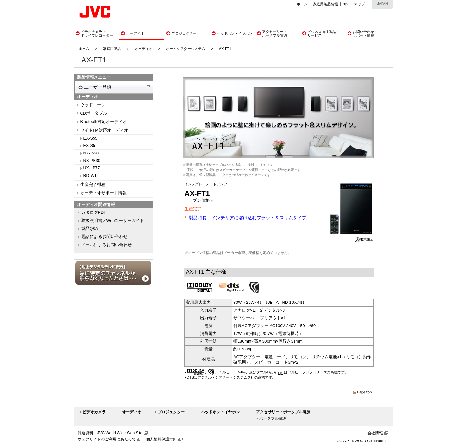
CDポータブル (93, 113)
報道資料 (85, 433)
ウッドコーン (92, 105)
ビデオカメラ (94, 412)
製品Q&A (89, 228)
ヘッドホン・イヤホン (220, 412)
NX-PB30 (92, 160)
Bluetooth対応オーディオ (103, 122)
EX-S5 (89, 145)
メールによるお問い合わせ (106, 245)
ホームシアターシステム (185, 49)
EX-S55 (90, 138)
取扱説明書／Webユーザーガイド (112, 220)
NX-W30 (91, 153)
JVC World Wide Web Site (120, 433)
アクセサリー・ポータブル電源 (283, 412)
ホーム (302, 4)
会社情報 (375, 433)
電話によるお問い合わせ (104, 236)
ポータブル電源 (272, 418)
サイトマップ (354, 4)
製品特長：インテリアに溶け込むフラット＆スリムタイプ (247, 217)
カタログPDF (93, 212)
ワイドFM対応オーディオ (104, 130)
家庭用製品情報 (325, 4)
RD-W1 (90, 175)
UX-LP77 (91, 168)
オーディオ (143, 49)
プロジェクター (171, 412)
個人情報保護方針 (161, 439)
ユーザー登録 (97, 87)
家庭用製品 (112, 49)
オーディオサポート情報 (103, 193)
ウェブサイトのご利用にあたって (107, 439)
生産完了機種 (92, 184)
